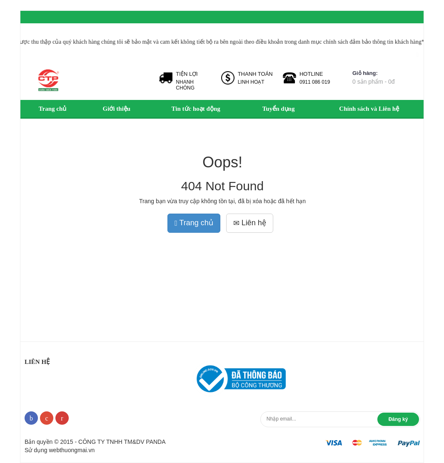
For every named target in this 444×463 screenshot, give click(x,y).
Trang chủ (194, 223)
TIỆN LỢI (186, 74)
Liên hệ (249, 223)
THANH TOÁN (255, 74)
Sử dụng (60, 450)
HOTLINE (311, 74)
